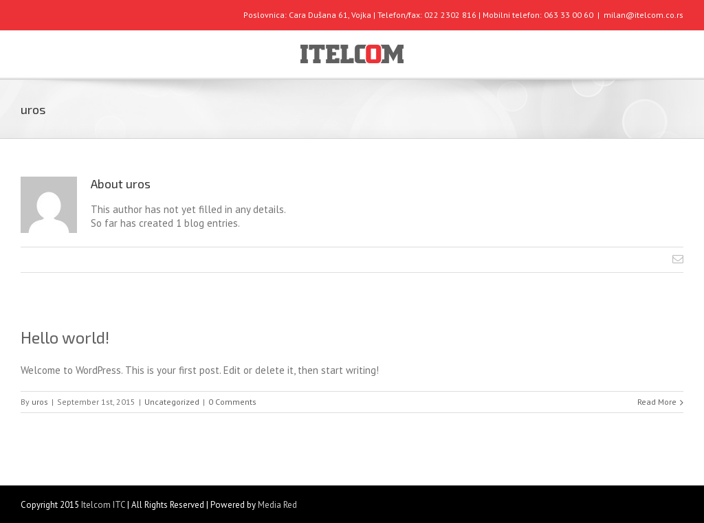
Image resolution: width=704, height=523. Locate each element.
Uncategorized (171, 402)
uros (40, 402)
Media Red (277, 505)
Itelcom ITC (103, 505)
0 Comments (232, 402)
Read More (656, 402)
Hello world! (65, 337)
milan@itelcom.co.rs (643, 15)
